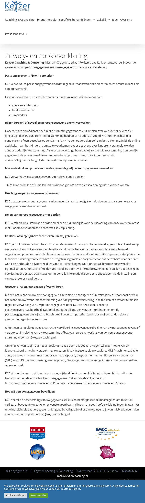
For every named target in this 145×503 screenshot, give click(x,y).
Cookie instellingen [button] (15, 495)
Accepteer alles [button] (38, 495)
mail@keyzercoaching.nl (72, 476)
